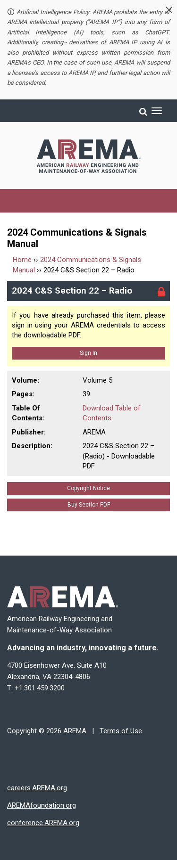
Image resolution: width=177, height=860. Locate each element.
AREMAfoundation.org (41, 805)
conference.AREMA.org (43, 823)
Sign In (88, 353)
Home (22, 259)
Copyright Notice (88, 488)
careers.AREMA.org (37, 788)
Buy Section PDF (88, 504)
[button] (169, 10)
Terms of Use (121, 731)
